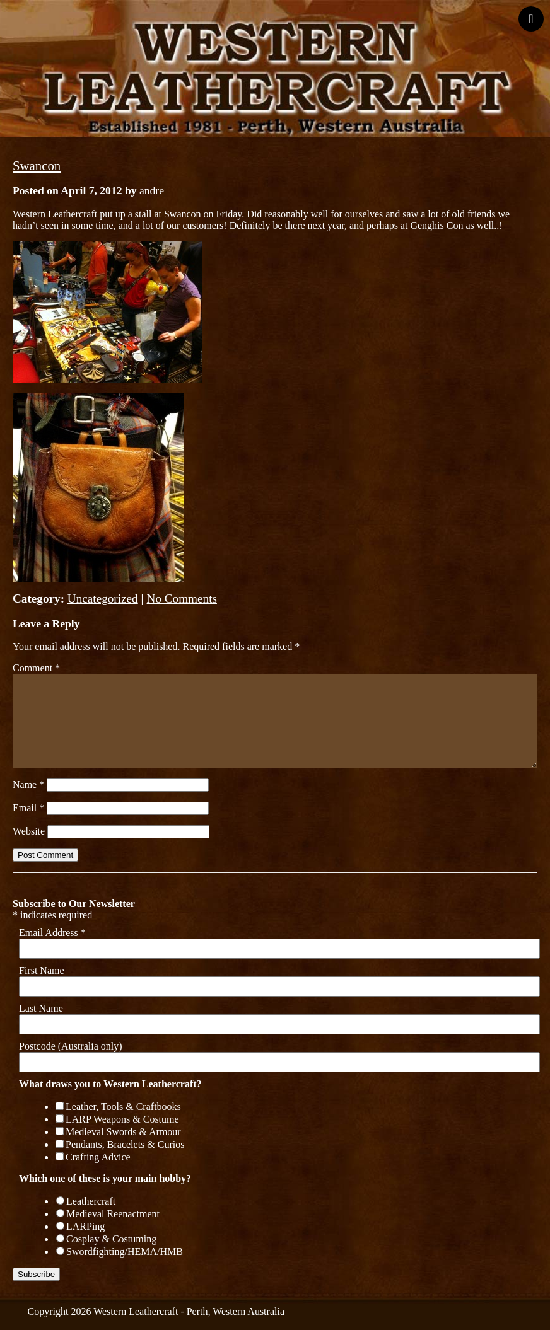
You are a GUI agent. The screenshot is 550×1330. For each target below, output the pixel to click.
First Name (41, 970)
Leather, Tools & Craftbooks (123, 1106)
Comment (36, 667)
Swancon (37, 165)
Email (28, 807)
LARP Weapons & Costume (122, 1119)
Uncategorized (102, 598)
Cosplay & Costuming (111, 1239)
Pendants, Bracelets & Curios (125, 1144)
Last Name (41, 1008)
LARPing (85, 1226)
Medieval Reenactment (113, 1213)
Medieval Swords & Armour (123, 1131)
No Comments (182, 598)
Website (29, 831)
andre (151, 190)
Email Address (52, 932)
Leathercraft (90, 1201)
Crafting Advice (98, 1157)
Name (28, 784)
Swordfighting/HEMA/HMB (124, 1251)
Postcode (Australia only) (70, 1046)
